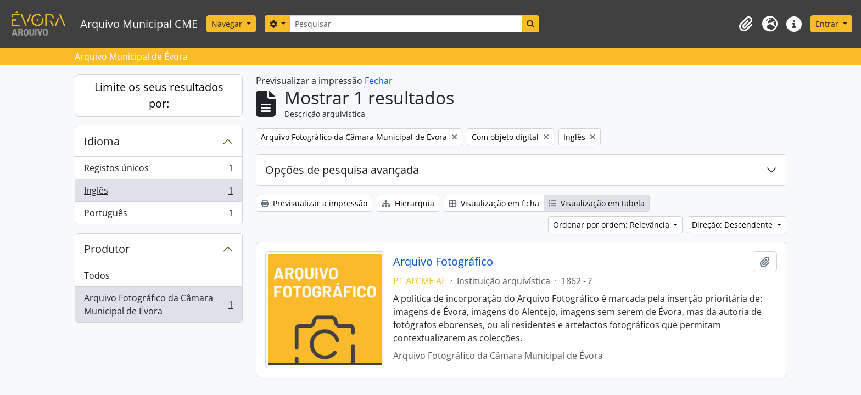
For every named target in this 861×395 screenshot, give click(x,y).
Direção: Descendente (733, 224)
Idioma (102, 141)
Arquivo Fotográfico (443, 261)
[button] (746, 24)
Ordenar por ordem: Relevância (612, 224)
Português (158, 215)
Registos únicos (158, 170)
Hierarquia (408, 203)
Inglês (158, 193)
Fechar (379, 81)
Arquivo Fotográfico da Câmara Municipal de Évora (158, 304)
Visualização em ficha (494, 203)
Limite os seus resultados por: (158, 95)
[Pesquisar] (406, 23)
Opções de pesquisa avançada (342, 169)
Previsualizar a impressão (314, 203)
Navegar (227, 24)
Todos (97, 275)
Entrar (828, 24)
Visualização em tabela (597, 203)
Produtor (107, 248)
